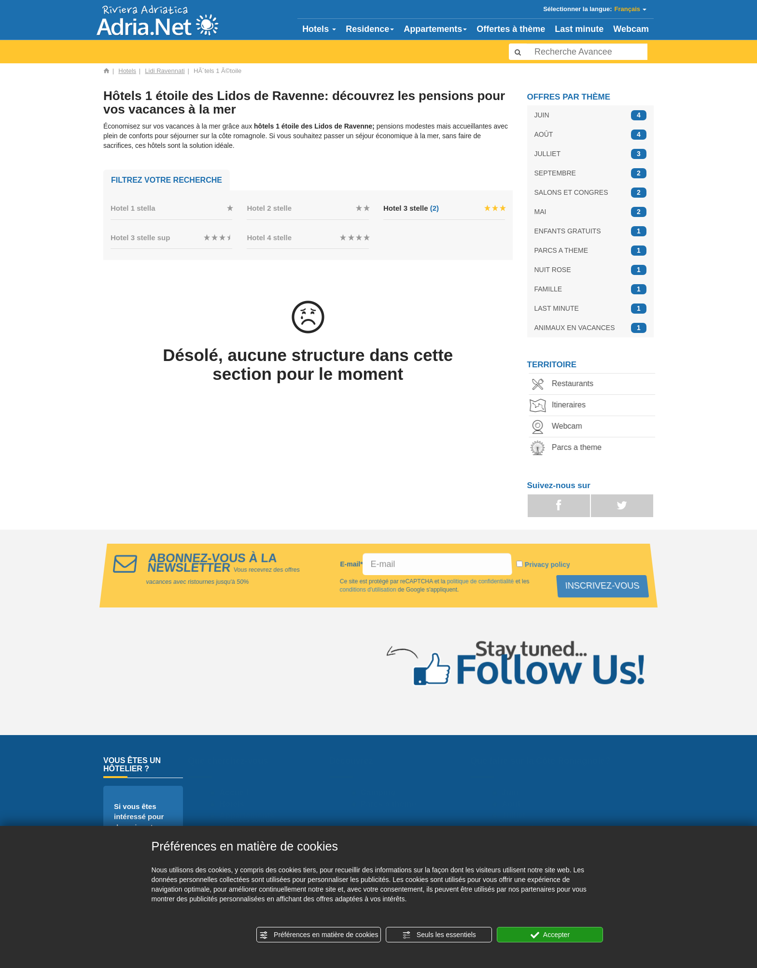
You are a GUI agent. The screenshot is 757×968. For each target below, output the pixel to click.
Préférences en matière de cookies (318, 935)
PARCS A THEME (590, 251)
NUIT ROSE (590, 270)
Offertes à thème (511, 29)
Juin (514, 792)
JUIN (590, 115)
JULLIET (590, 154)
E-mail (351, 564)
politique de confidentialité (480, 581)
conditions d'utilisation (368, 589)
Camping (382, 792)
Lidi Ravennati (164, 70)
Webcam (631, 29)
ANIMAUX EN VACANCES (590, 328)
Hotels (319, 29)
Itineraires (561, 406)
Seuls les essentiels (439, 935)
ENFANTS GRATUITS (590, 231)
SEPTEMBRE (590, 173)
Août (515, 804)
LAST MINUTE (590, 308)
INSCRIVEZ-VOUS (601, 586)
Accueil (238, 792)
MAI (590, 212)
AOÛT (590, 135)
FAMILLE (590, 289)
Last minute (579, 29)
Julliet (518, 815)
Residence (370, 29)
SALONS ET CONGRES (590, 193)
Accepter (550, 935)
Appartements (435, 29)
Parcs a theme (569, 448)
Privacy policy (549, 564)
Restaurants (565, 384)
